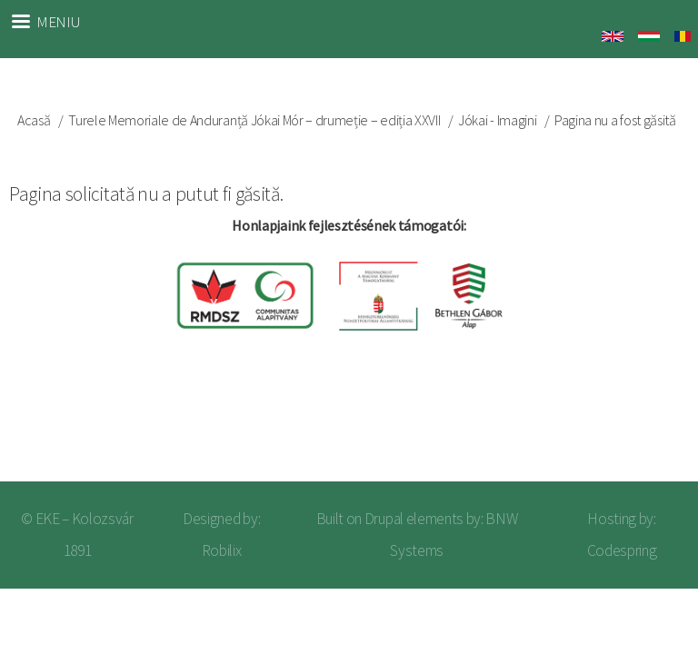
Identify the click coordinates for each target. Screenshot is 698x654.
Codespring (622, 550)
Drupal (384, 519)
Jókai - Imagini (497, 120)
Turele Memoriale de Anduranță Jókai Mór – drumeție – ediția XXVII (254, 120)
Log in (653, 423)
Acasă (33, 120)
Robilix (222, 550)
